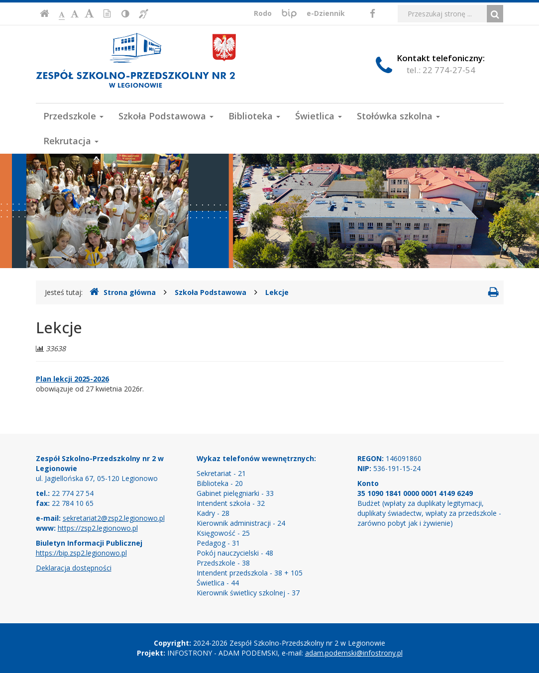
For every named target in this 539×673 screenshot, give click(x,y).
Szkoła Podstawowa (166, 116)
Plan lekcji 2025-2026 (72, 379)
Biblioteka (254, 116)
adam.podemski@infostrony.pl (354, 653)
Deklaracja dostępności (73, 568)
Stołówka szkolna (398, 116)
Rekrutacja (71, 141)
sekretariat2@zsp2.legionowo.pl (114, 518)
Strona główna (123, 292)
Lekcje (277, 292)
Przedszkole (73, 116)
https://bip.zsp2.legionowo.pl (81, 553)
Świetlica (318, 116)
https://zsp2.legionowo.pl (98, 528)
